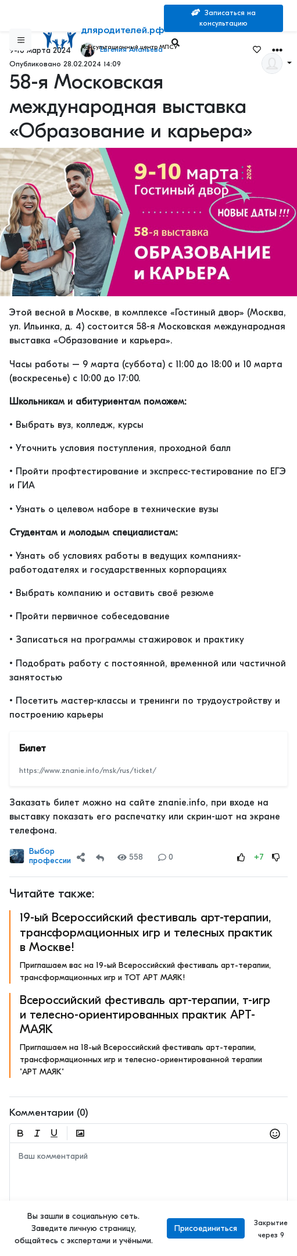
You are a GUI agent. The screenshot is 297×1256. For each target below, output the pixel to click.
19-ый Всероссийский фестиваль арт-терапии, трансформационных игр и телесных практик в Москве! (146, 931)
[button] (83, 857)
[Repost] (100, 857)
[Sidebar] (20, 40)
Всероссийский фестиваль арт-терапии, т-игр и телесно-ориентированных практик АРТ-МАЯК (145, 1014)
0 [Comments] (165, 857)
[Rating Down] (276, 857)
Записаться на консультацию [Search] (223, 18)
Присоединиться (205, 1228)
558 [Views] (130, 857)
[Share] (80, 857)
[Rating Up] (241, 857)
